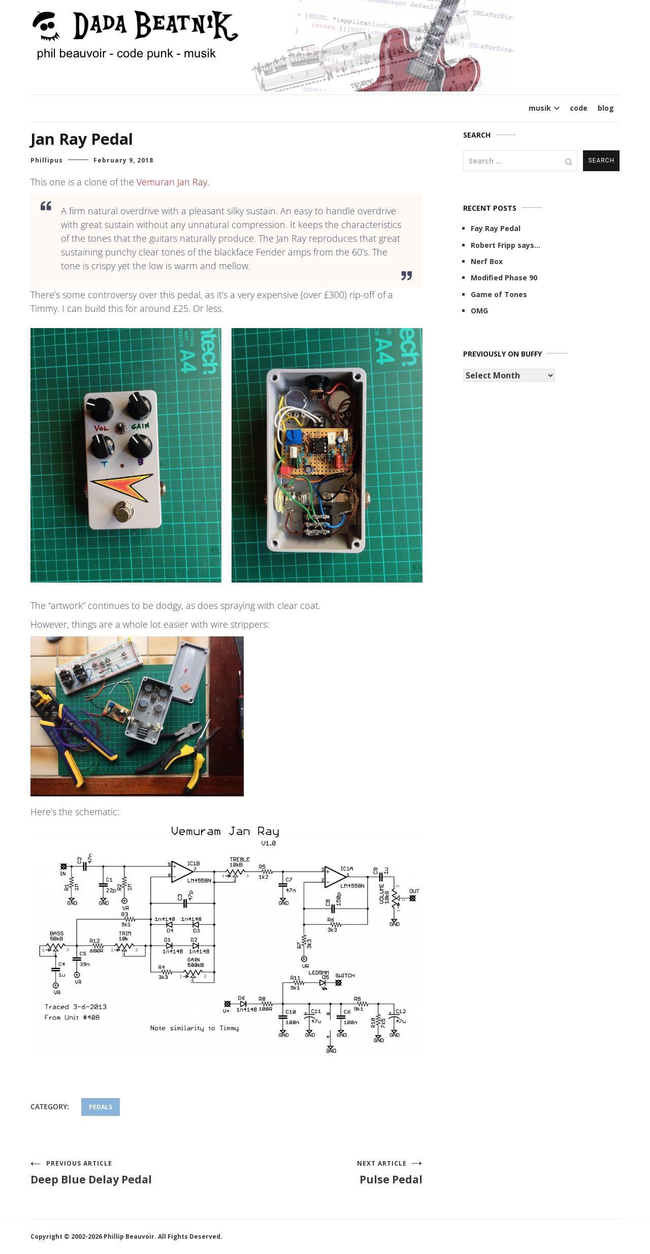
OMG (479, 310)
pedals (100, 1107)
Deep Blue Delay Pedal (128, 1172)
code (579, 108)
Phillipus (46, 160)
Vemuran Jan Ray (172, 182)
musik (540, 108)
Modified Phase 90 (504, 277)
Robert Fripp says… (505, 245)
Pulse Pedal (324, 1172)
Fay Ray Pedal (496, 228)
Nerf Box (487, 261)
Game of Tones (499, 294)
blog (606, 108)
